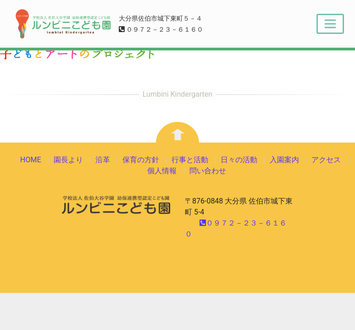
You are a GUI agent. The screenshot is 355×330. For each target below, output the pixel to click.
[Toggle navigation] (330, 24)
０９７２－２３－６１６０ (161, 29)
